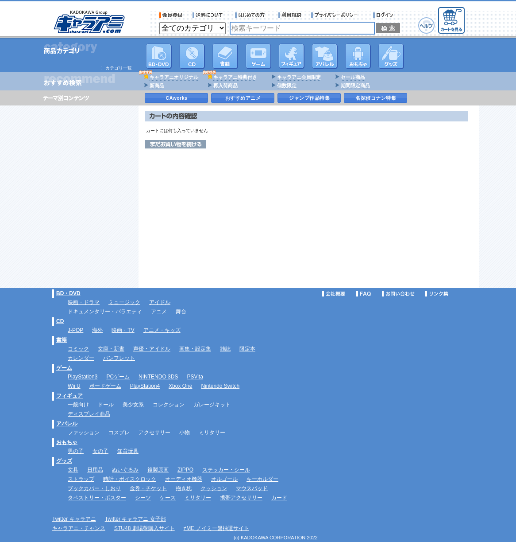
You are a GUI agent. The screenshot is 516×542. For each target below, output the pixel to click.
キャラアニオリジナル (174, 77)
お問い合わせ (398, 293)
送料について (209, 15)
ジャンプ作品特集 (309, 98)
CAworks (177, 98)
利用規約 (289, 15)
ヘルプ (426, 25)
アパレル (325, 56)
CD (192, 56)
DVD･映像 (159, 56)
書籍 (225, 56)
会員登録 (171, 15)
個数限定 (287, 85)
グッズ (391, 56)
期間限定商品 (355, 85)
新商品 (157, 85)
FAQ (363, 293)
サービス (252, 15)
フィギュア (291, 56)
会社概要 (333, 293)
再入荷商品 (225, 85)
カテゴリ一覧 (118, 68)
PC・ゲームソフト (258, 56)
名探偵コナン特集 (375, 98)
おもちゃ (358, 56)
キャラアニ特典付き (235, 77)
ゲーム (64, 368)
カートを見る (451, 20)
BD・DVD (68, 293)
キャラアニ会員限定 (299, 77)
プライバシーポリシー (337, 15)
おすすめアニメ (243, 98)
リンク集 (436, 293)
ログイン (384, 15)
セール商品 (353, 77)
